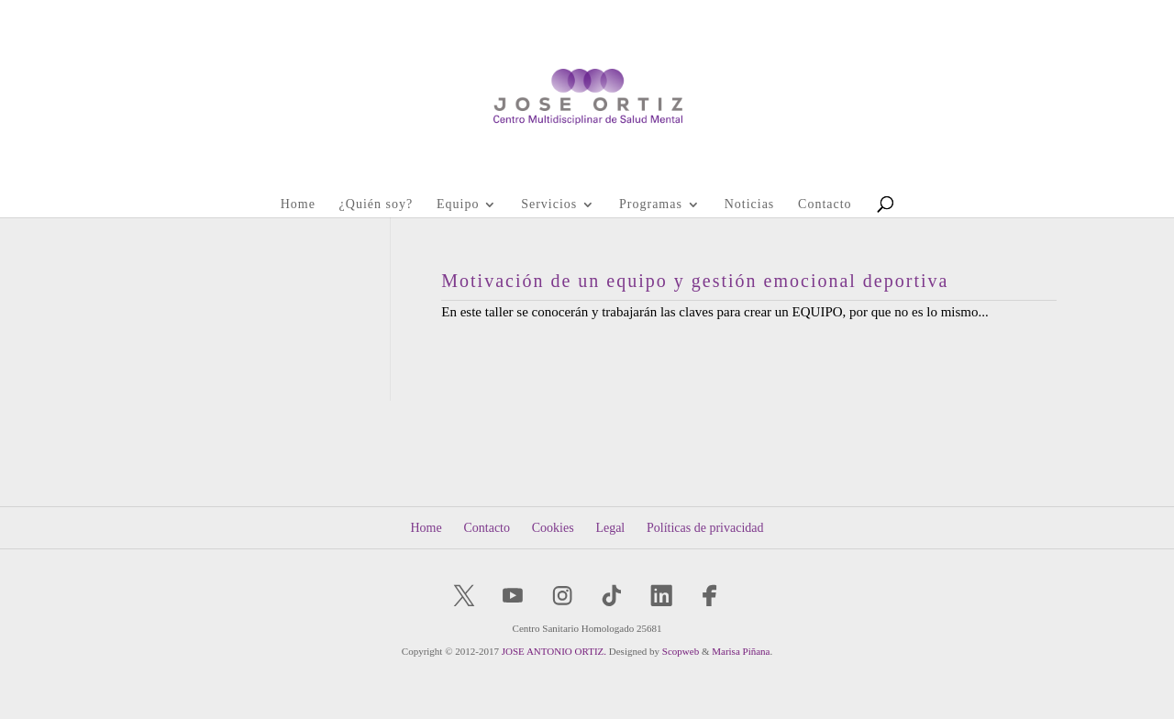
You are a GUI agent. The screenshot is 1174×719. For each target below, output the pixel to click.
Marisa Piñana (741, 651)
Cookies (553, 528)
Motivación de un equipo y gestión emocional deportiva (694, 281)
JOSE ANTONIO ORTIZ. (554, 651)
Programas (650, 204)
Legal (610, 528)
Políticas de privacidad (705, 528)
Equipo (458, 204)
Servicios (549, 204)
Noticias (750, 204)
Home (298, 204)
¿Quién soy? (376, 204)
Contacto (825, 204)
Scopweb (680, 651)
